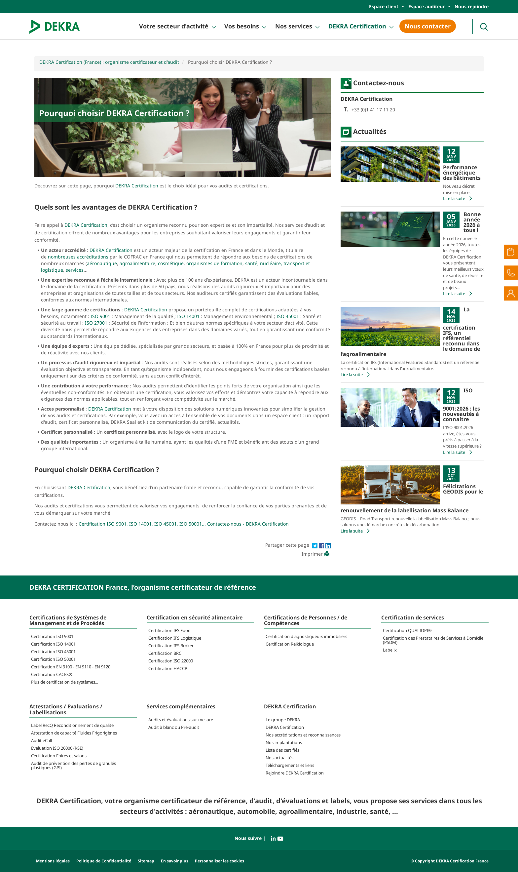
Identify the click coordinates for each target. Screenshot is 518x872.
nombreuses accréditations (78, 257)
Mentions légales (53, 861)
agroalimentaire (137, 263)
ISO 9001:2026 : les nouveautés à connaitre (461, 405)
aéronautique (102, 263)
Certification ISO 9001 (52, 636)
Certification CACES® (51, 674)
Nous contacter (428, 26)
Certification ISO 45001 (53, 651)
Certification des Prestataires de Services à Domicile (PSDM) (433, 640)
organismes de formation (214, 263)
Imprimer (316, 554)
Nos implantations (284, 742)
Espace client (383, 6)
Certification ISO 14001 (53, 644)
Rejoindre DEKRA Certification (295, 773)
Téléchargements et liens (290, 765)
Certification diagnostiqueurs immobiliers (306, 636)
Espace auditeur (426, 6)
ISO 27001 (95, 323)
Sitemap (146, 861)
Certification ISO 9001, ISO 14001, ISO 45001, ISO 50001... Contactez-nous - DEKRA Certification (184, 524)
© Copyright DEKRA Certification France (450, 861)
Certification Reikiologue (290, 644)
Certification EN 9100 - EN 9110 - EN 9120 (70, 667)
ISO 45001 (288, 316)
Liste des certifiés (282, 750)
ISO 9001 (100, 316)
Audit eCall (41, 740)
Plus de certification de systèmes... (64, 682)
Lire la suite (458, 198)
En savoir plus (174, 861)
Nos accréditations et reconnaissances (303, 735)
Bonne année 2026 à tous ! (472, 222)
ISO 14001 (188, 316)
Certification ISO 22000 (170, 661)
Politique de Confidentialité (103, 861)
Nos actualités (279, 758)
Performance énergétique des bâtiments (462, 172)
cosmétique (171, 263)
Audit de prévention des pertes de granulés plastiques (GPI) (73, 765)
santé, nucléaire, (263, 263)
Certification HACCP (167, 668)
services (75, 270)
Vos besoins (241, 26)
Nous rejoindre (472, 6)
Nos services (293, 26)
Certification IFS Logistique (174, 638)
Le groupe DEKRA (283, 720)
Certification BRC (164, 653)
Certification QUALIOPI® (407, 630)
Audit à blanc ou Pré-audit (173, 727)
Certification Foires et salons (59, 756)
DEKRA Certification (357, 26)
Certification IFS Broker (171, 646)
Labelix (390, 650)
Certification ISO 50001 (53, 659)
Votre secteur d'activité (173, 26)
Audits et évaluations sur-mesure (180, 720)
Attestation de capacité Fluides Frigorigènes (74, 733)
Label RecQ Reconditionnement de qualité (72, 725)
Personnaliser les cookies (219, 861)
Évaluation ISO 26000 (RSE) (57, 748)
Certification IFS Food (169, 630)
